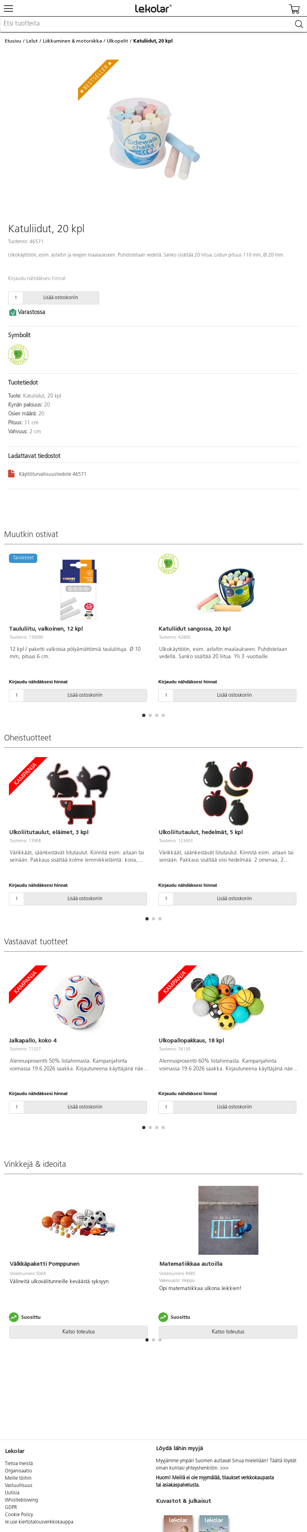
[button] (143, 715)
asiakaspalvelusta (180, 1485)
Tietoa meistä (19, 1463)
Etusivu (13, 41)
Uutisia (12, 1493)
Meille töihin (18, 1478)
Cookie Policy (19, 1515)
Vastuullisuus (18, 1485)
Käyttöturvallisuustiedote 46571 (47, 473)
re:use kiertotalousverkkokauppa (39, 1522)
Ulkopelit (117, 41)
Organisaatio (18, 1471)
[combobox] (153, 24)
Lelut (32, 41)
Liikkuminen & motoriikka (72, 41)
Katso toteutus (78, 1332)
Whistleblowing (21, 1500)
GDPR (11, 1507)
